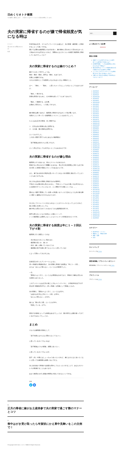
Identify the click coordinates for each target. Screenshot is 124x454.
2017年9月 (96, 195)
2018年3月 (96, 184)
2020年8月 (96, 129)
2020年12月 (96, 121)
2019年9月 (96, 149)
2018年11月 (96, 168)
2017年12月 (96, 189)
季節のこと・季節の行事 (100, 233)
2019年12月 (96, 144)
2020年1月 (96, 142)
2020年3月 (96, 138)
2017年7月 (96, 199)
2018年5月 (96, 180)
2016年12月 (96, 212)
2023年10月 (96, 96)
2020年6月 (96, 132)
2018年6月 (96, 178)
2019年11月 (96, 146)
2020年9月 (96, 127)
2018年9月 (96, 172)
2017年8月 (96, 197)
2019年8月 (96, 151)
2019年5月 (96, 157)
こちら (100, 251)
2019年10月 (96, 148)
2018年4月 (96, 182)
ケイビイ (9, 44)
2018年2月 (96, 185)
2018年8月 (96, 174)
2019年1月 (96, 165)
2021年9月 (96, 104)
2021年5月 (96, 112)
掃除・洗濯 (96, 235)
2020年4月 (96, 136)
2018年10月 (96, 170)
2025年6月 (96, 93)
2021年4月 (96, 113)
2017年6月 (96, 201)
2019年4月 (96, 159)
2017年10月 (96, 193)
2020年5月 (96, 134)
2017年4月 (96, 204)
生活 (8, 51)
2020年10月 (96, 125)
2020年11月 (96, 123)
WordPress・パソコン (99, 231)
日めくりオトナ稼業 (19, 14)
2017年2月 (96, 208)
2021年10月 (96, 102)
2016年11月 (96, 214)
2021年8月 (96, 106)
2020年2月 (96, 140)
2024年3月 (96, 95)
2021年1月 (96, 119)
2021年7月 (96, 108)
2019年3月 (96, 161)
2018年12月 (96, 166)
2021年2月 (96, 117)
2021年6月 (96, 110)
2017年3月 (96, 206)
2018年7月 (96, 176)
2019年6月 (96, 155)
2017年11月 (96, 191)
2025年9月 (96, 91)
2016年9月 (96, 218)
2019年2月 (96, 163)
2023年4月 (96, 98)
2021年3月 (96, 115)
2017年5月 (96, 203)
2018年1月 (96, 187)
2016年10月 (96, 216)
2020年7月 (96, 131)
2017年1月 (96, 210)
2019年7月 (96, 153)
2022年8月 (96, 100)
